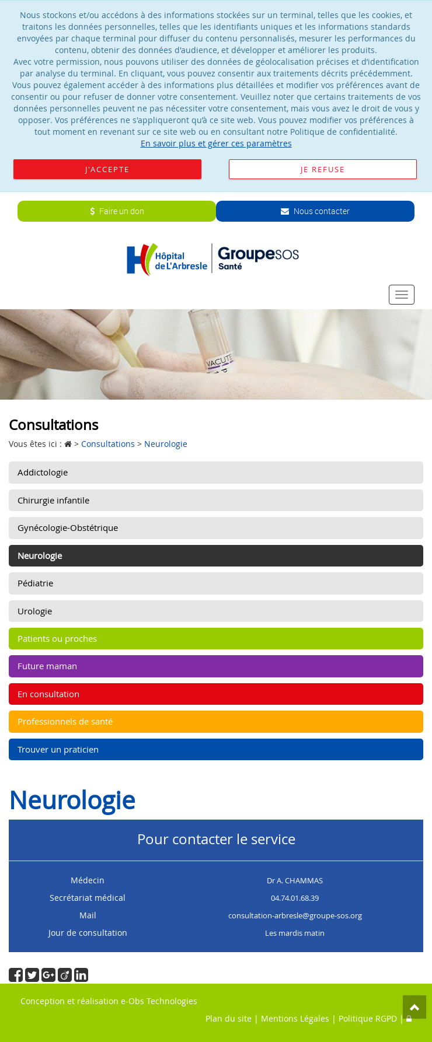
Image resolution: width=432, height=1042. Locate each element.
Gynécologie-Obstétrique (68, 527)
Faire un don (117, 210)
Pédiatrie (35, 583)
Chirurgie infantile (53, 500)
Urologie (35, 611)
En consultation (48, 694)
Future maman (47, 666)
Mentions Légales (295, 1018)
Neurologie (40, 555)
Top (414, 1007)
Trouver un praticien (58, 749)
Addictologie (43, 472)
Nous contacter (315, 210)
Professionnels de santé (65, 721)
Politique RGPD (368, 1018)
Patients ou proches (57, 638)
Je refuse (323, 169)
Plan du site (228, 1018)
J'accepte (107, 169)
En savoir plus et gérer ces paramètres (216, 143)
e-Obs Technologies (159, 1000)
